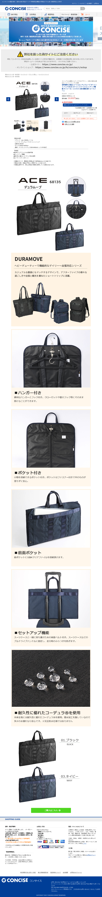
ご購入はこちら (51, 810)
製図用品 (51, 14)
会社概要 (89, 3)
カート (87, 14)
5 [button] (54, 48)
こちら (84, 843)
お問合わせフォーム (76, 872)
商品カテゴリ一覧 (9, 74)
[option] (51, 31)
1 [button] (42, 48)
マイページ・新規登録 (69, 14)
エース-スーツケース (44, 74)
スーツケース (24, 74)
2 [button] (45, 48)
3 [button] (48, 48)
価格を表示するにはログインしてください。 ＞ (77, 105)
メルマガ (81, 3)
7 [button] (60, 48)
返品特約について (55, 872)
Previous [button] (8, 99)
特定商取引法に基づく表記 (28, 872)
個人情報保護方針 (43, 872)
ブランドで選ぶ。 (33, 74)
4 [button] (51, 48)
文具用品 (32, 14)
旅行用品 (14, 14)
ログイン (74, 3)
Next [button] (57, 99)
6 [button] (57, 48)
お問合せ (96, 3)
